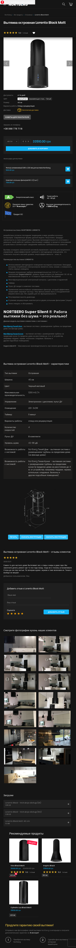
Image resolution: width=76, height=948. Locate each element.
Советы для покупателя (17, 117)
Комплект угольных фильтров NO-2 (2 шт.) (22, 180)
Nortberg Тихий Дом (13, 326)
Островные (28, 15)
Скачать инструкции (31, 537)
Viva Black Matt (18, 865)
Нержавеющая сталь (36, 99)
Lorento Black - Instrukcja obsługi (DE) (37, 803)
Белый (48, 99)
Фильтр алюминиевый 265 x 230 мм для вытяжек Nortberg (28, 168)
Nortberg (8, 15)
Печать (13, 537)
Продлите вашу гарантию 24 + (23, 205)
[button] (6, 63)
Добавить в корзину (38, 148)
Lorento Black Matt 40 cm (37, 822)
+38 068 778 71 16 (13, 129)
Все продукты (18, 15)
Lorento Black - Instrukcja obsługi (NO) (37, 813)
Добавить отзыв (56, 612)
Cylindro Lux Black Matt (21, 907)
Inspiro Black (49, 865)
